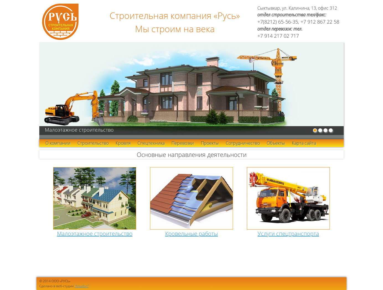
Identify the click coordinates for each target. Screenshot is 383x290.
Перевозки (183, 143)
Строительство (93, 143)
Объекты (276, 143)
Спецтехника (151, 143)
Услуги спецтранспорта (288, 233)
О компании (58, 143)
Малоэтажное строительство (95, 233)
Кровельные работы (191, 233)
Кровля (123, 143)
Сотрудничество (243, 143)
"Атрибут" (81, 286)
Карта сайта (304, 143)
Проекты (210, 143)
